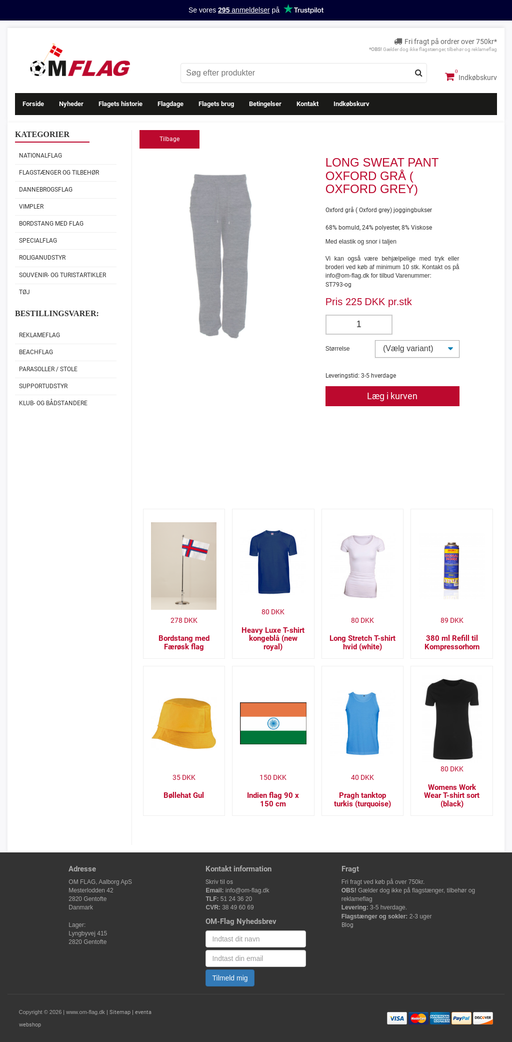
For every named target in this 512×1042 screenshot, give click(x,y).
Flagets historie (120, 104)
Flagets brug (216, 104)
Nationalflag (40, 155)
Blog (348, 924)
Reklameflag (39, 335)
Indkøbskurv (471, 77)
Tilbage (170, 139)
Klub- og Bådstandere (53, 403)
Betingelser (265, 104)
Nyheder (71, 104)
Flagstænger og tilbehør (59, 172)
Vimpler (31, 206)
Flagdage (171, 104)
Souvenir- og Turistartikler (62, 275)
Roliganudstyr (42, 257)
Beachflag (36, 352)
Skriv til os (219, 881)
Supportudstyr (43, 386)
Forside (33, 104)
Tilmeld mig (230, 978)
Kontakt (307, 104)
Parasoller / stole (48, 369)
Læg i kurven (392, 396)
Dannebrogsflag (45, 189)
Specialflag (38, 240)
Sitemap (120, 1012)
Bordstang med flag (51, 223)
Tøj (24, 292)
